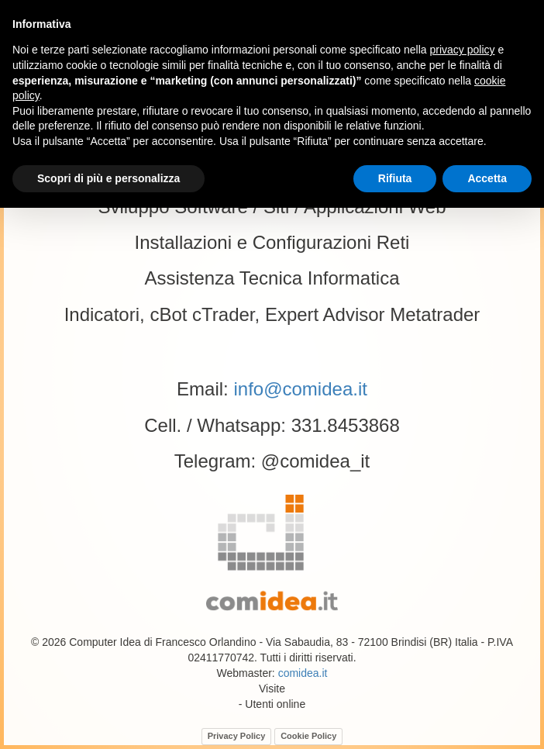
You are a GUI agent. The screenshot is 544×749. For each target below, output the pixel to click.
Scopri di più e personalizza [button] (108, 178)
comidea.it (303, 673)
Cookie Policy (308, 735)
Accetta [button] (487, 178)
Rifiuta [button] (395, 178)
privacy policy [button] (462, 49)
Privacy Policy (237, 735)
